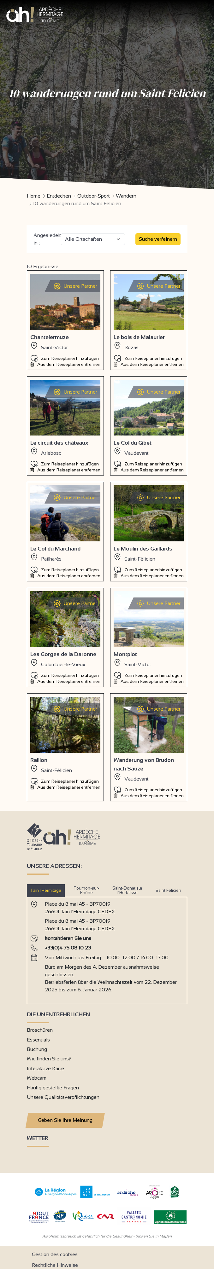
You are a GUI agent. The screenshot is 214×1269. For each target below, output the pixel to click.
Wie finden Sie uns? (49, 1058)
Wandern (126, 196)
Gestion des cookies (55, 1254)
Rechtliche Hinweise (55, 1265)
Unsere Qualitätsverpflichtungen (63, 1097)
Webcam (36, 1078)
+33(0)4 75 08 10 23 (68, 947)
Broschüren (40, 1030)
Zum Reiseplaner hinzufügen (64, 358)
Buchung (37, 1049)
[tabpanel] (107, 947)
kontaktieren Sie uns (68, 938)
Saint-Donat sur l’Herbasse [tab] (127, 890)
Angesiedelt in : (47, 239)
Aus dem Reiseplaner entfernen (65, 364)
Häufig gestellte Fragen (53, 1087)
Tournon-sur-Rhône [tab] (86, 890)
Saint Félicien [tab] (168, 890)
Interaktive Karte (45, 1068)
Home (33, 196)
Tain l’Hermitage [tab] (45, 890)
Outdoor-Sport (93, 196)
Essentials (38, 1039)
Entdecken (59, 196)
